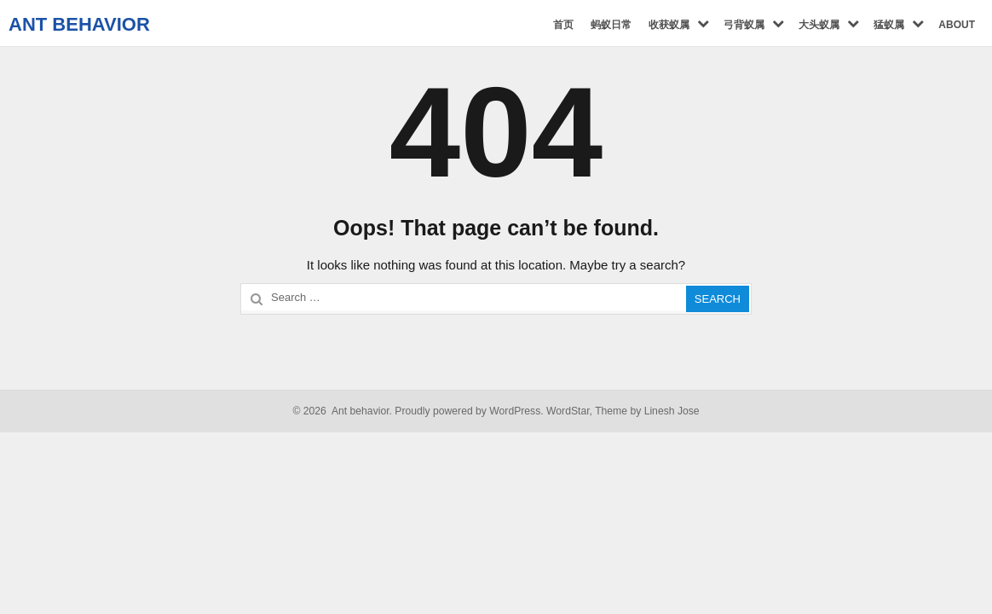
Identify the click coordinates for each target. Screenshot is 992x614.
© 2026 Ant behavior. (342, 411)
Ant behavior (79, 24)
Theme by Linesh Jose (647, 411)
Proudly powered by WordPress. (469, 411)
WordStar (568, 411)
